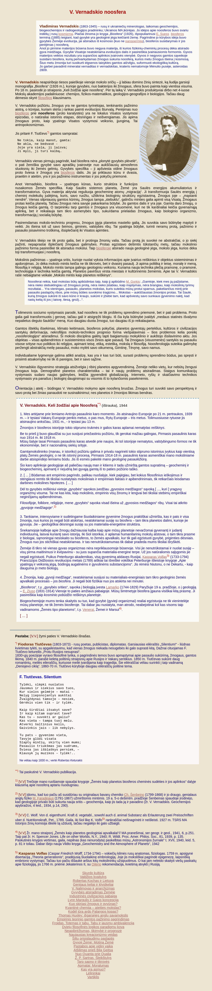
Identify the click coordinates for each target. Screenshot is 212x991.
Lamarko (112, 587)
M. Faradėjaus (43, 798)
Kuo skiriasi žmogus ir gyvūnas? (93, 904)
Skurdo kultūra (93, 873)
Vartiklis (93, 977)
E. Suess (162, 34)
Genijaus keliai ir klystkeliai (93, 884)
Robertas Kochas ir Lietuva (93, 881)
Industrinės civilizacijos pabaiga (93, 896)
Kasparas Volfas (154, 557)
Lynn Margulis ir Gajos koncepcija (93, 900)
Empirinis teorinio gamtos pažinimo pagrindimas (93, 919)
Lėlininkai (93, 973)
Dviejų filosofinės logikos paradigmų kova (93, 927)
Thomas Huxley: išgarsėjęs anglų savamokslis (93, 915)
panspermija (134, 41)
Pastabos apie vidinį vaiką (93, 946)
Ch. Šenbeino (134, 795)
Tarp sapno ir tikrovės (93, 962)
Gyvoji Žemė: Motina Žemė (93, 942)
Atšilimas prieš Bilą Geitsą (93, 950)
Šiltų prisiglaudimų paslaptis (93, 938)
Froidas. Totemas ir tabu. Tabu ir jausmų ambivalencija (93, 923)
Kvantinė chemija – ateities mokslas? (93, 908)
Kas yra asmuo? (93, 969)
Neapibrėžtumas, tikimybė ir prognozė (93, 931)
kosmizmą (66, 34)
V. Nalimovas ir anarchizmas (93, 888)
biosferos (177, 34)
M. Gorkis (133, 281)
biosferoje (103, 248)
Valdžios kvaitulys (93, 877)
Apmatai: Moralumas (93, 965)
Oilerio (96, 864)
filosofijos (45, 98)
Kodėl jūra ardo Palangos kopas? (93, 911)
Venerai (88, 610)
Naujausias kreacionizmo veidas (93, 935)
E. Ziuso (29, 591)
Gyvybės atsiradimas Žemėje (93, 892)
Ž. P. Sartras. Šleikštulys (93, 958)
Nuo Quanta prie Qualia (93, 954)
